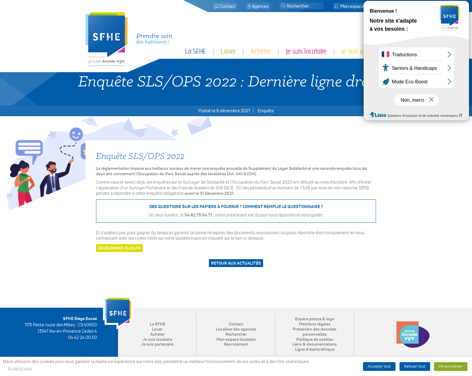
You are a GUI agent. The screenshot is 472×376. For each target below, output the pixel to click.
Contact (227, 6)
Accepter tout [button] (379, 366)
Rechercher (236, 334)
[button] (283, 6)
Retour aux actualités (236, 263)
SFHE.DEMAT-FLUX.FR (119, 248)
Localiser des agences (236, 329)
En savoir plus (20, 369)
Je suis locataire (306, 51)
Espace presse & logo (314, 319)
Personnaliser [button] (451, 366)
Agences (260, 6)
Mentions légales (315, 324)
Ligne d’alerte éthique (314, 349)
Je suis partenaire (364, 51)
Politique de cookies (314, 339)
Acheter (261, 51)
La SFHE (195, 51)
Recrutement (236, 344)
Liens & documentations (314, 344)
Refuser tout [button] (414, 366)
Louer (228, 51)
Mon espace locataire (358, 6)
